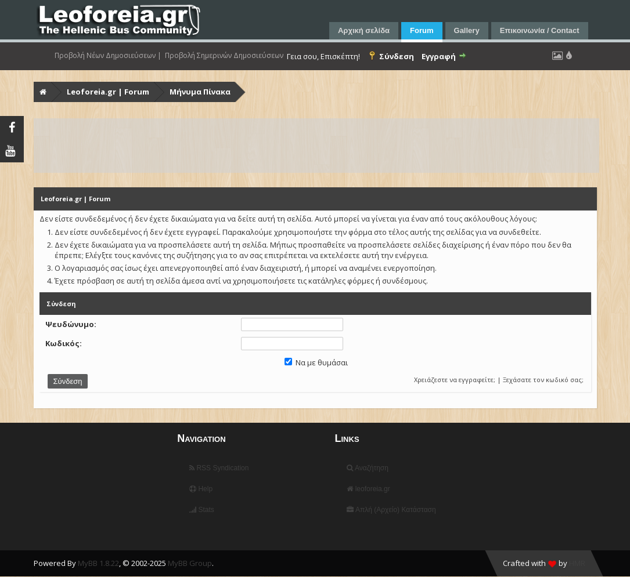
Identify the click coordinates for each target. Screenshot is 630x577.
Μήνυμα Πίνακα (200, 91)
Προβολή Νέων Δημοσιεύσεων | (108, 55)
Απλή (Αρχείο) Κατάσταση (391, 510)
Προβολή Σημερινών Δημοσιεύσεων (224, 55)
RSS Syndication (219, 468)
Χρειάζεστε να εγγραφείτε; (454, 379)
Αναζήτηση (367, 468)
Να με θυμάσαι (316, 362)
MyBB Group (190, 563)
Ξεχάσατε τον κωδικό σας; (543, 379)
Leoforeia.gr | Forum (108, 91)
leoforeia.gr (368, 489)
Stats (201, 510)
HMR (577, 563)
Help (201, 489)
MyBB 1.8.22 (98, 563)
